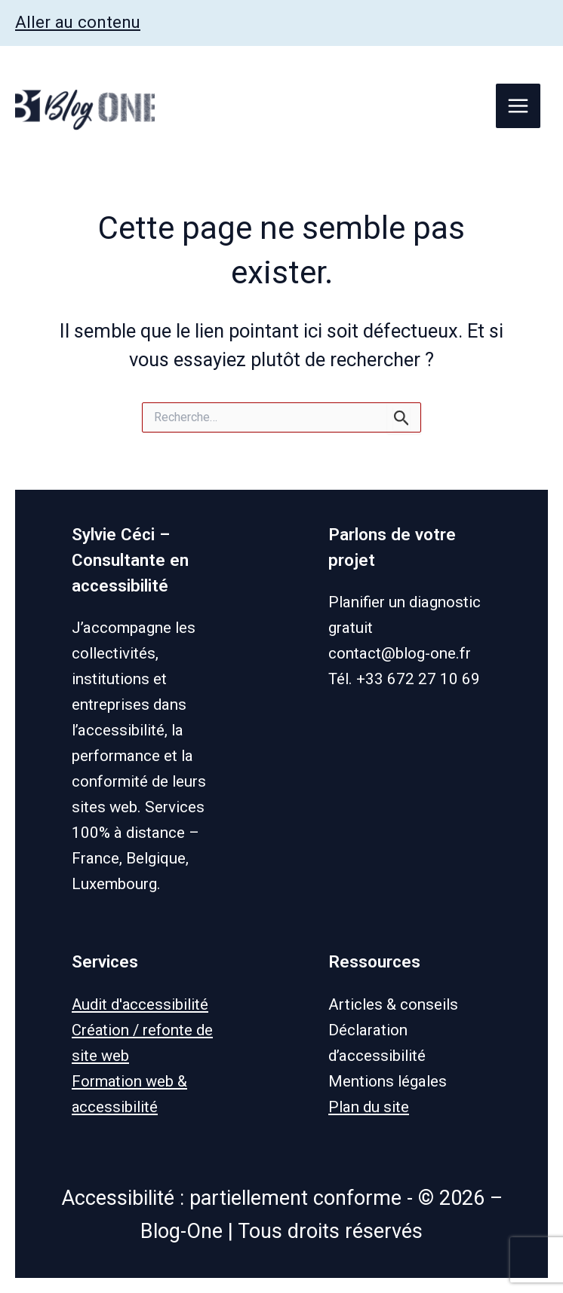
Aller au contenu (78, 22)
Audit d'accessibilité (140, 1004)
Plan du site (368, 1107)
